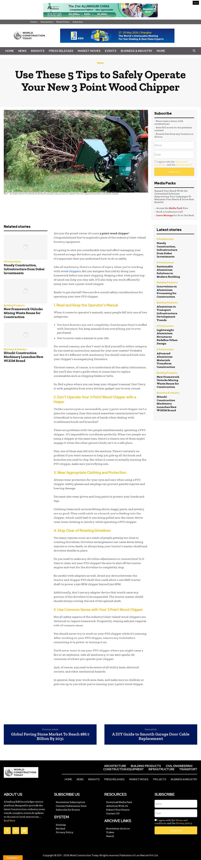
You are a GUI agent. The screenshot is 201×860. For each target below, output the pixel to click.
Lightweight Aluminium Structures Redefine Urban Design (167, 336)
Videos (34, 21)
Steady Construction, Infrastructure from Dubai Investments (24, 269)
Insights (37, 51)
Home (9, 51)
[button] (194, 51)
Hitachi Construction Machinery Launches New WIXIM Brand (23, 357)
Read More (9, 820)
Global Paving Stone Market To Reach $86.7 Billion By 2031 (50, 736)
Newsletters (47, 21)
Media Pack (175, 208)
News (22, 51)
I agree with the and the (173, 163)
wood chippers (71, 271)
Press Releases (61, 51)
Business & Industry (136, 51)
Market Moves (89, 51)
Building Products (14, 305)
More (161, 51)
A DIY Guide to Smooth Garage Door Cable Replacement (150, 736)
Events (110, 51)
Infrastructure (12, 261)
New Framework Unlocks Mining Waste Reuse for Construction (23, 313)
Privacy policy (184, 164)
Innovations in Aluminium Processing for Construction (167, 291)
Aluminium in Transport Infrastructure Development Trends (167, 313)
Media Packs (63, 21)
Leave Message (165, 215)
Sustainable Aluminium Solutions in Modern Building (168, 271)
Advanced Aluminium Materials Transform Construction (166, 360)
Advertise (78, 21)
